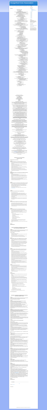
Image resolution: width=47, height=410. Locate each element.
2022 (31, 13)
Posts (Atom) (13, 384)
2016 (31, 17)
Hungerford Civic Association (21, 3)
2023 (31, 12)
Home (19, 383)
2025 (31, 8)
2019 (31, 15)
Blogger (29, 407)
